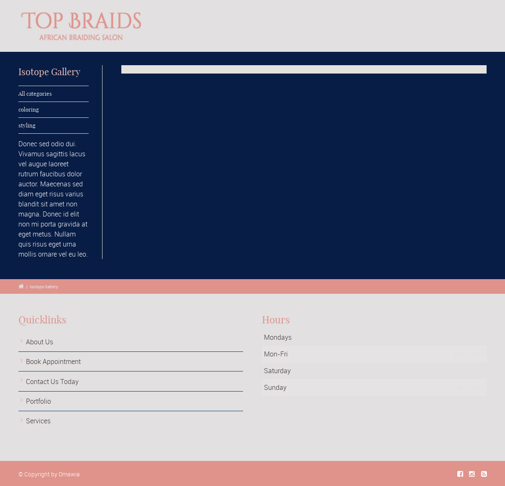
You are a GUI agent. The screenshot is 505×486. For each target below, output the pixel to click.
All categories (35, 93)
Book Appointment (53, 361)
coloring (28, 109)
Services (38, 420)
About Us (39, 341)
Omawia (69, 474)
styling (27, 125)
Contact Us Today (52, 381)
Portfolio (38, 401)
